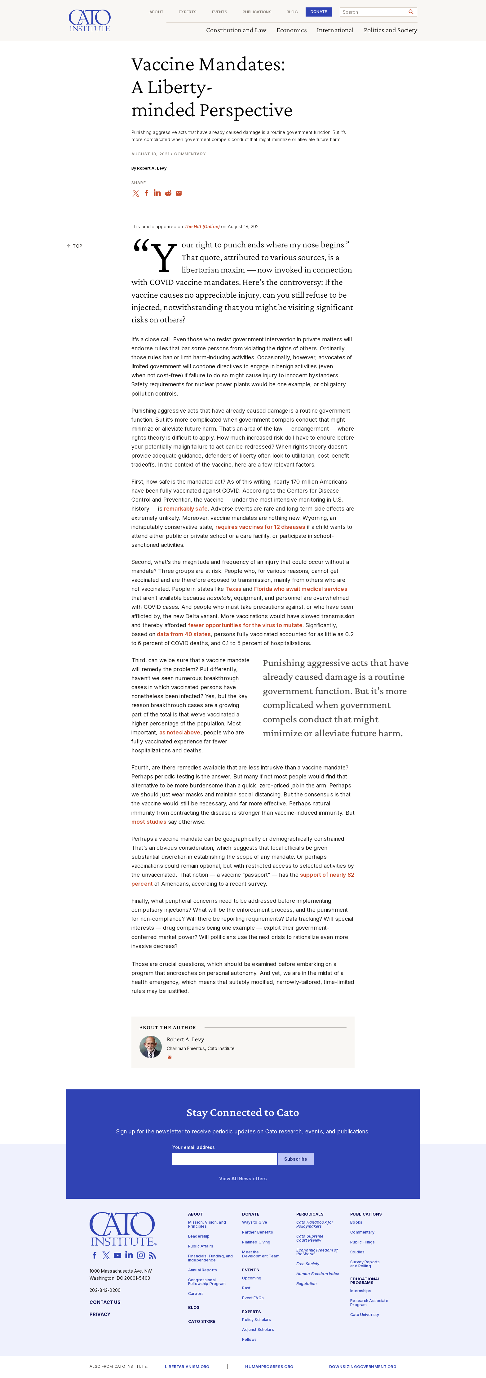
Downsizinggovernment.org (362, 1367)
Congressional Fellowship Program (207, 1282)
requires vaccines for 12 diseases (260, 527)
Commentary (362, 1232)
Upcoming (251, 1278)
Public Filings (362, 1242)
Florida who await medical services (300, 589)
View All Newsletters (243, 1178)
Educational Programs (365, 1281)
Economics (291, 30)
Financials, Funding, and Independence (210, 1258)
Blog (292, 12)
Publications (257, 12)
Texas (233, 589)
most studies (148, 821)
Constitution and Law (236, 30)
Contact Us (105, 1302)
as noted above (180, 732)
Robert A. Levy (152, 168)
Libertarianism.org (187, 1367)
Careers (196, 1294)
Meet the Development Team (260, 1254)
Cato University (364, 1315)
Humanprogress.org (269, 1367)
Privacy (100, 1314)
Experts (188, 12)
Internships (360, 1291)
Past (246, 1288)
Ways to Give (254, 1223)
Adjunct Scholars (258, 1330)
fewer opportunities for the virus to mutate (245, 625)
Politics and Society (391, 30)
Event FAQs (252, 1298)
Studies (357, 1252)
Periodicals (310, 1214)
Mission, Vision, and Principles (207, 1225)
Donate (319, 11)
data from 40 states (184, 634)
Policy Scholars (256, 1320)
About (156, 12)
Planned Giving (256, 1242)
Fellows (249, 1340)
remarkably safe (186, 508)
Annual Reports (202, 1270)
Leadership (199, 1236)
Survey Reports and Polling (365, 1264)
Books (356, 1223)
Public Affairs (200, 1246)
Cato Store (201, 1322)
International (335, 30)
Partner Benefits (257, 1232)
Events (220, 12)
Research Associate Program (369, 1303)
